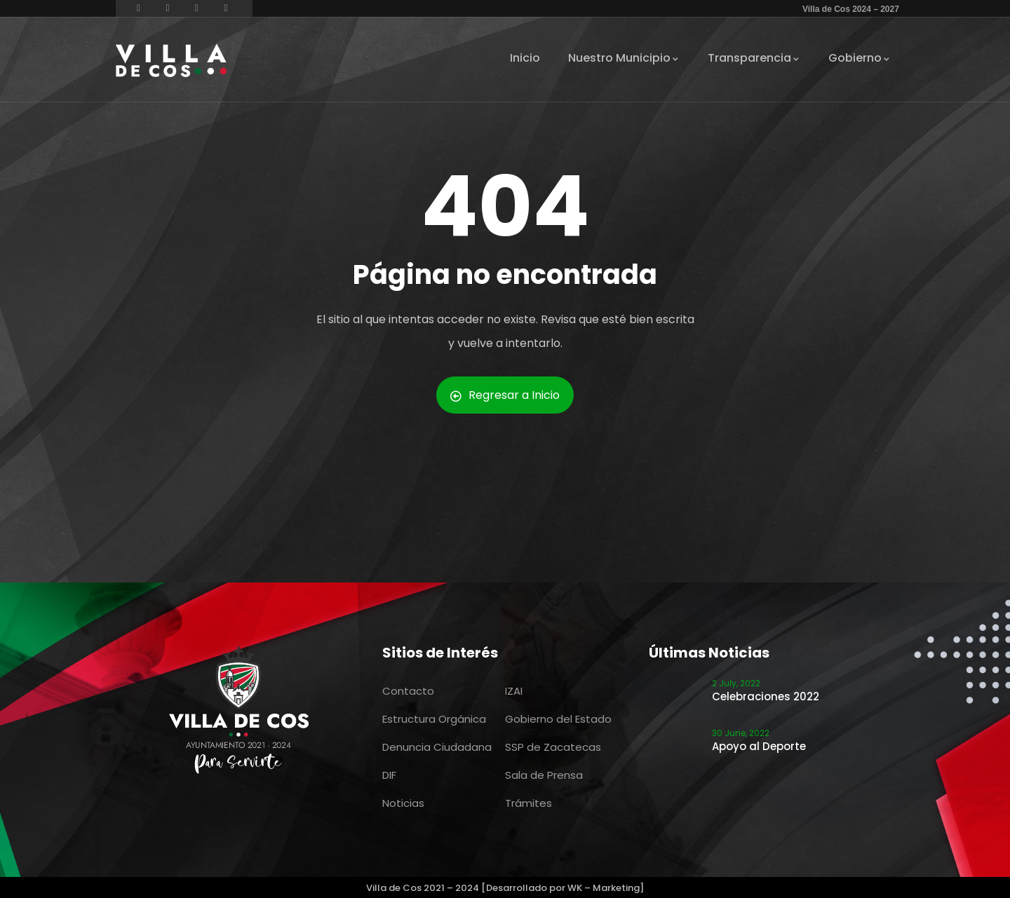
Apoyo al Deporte (759, 746)
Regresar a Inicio (505, 395)
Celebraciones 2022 (765, 696)
